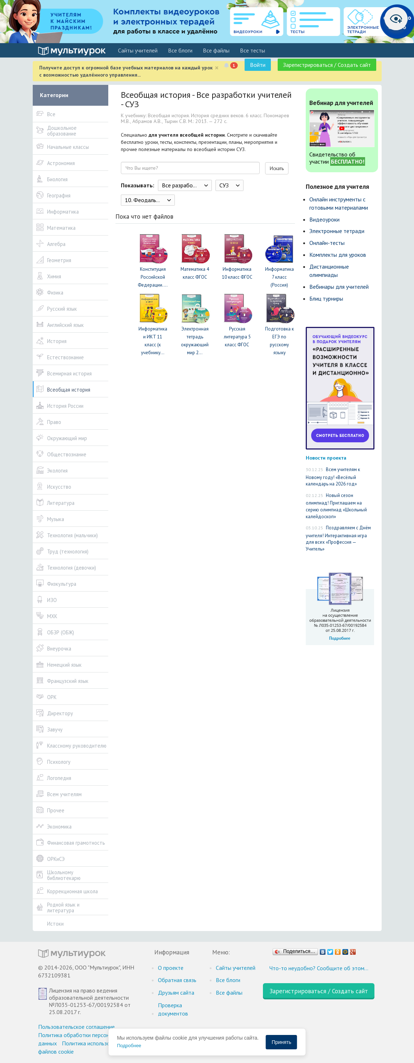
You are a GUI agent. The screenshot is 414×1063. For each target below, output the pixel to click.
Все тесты (252, 50)
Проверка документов (173, 1009)
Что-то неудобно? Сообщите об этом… (318, 968)
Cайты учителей (138, 50)
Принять (281, 1042)
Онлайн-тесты (327, 242)
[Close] (217, 68)
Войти (257, 64)
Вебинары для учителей (339, 286)
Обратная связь (177, 980)
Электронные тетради (336, 230)
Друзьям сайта (176, 992)
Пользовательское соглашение (76, 1026)
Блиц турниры (326, 298)
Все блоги (180, 50)
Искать (277, 168)
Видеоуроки (324, 219)
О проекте (170, 967)
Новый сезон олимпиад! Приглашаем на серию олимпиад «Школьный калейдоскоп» (336, 506)
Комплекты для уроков (337, 254)
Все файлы (216, 50)
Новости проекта (326, 457)
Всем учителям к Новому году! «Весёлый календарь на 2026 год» (333, 476)
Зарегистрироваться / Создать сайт (327, 64)
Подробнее (129, 1045)
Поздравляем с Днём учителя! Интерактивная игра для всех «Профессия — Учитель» (338, 538)
